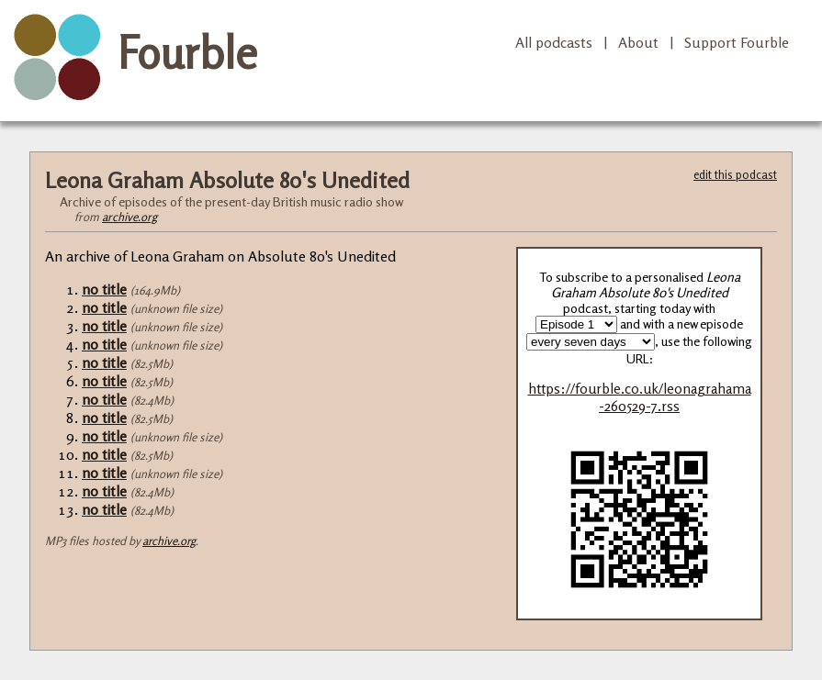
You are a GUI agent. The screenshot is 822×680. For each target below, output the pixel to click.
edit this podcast (735, 174)
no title (104, 289)
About (638, 42)
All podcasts (553, 42)
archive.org (129, 216)
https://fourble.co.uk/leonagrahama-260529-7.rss (639, 397)
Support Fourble (736, 42)
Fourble (187, 52)
